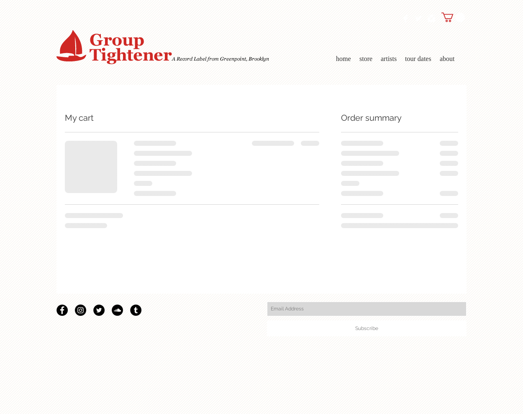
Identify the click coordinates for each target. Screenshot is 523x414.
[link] (453, 17)
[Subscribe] (367, 328)
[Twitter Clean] (418, 18)
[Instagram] (80, 310)
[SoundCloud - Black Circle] (117, 310)
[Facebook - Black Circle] (62, 310)
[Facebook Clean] (405, 18)
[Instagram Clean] (431, 18)
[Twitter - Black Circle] (99, 310)
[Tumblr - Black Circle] (135, 310)
